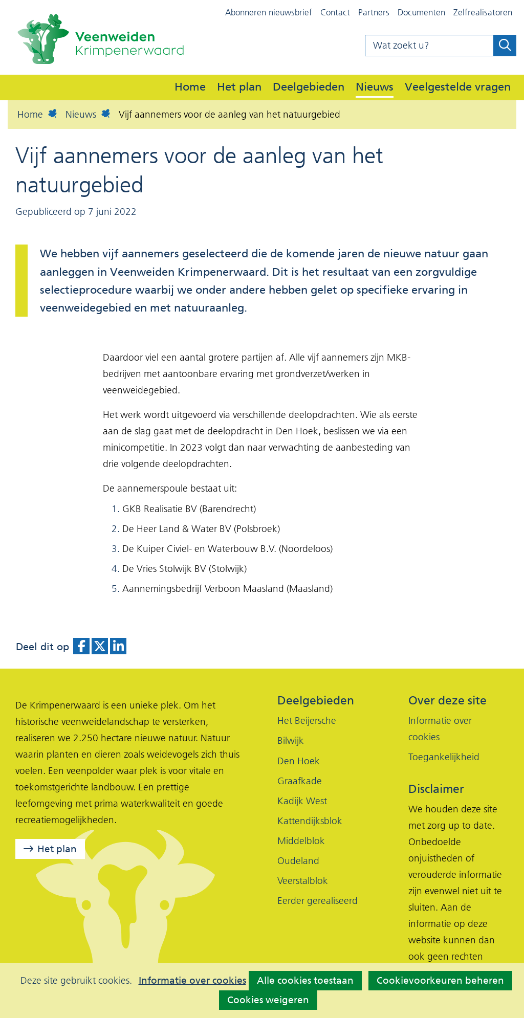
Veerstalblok (302, 881)
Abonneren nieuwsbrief (268, 12)
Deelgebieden (308, 86)
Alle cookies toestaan (305, 980)
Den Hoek (298, 761)
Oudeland (298, 861)
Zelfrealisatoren (482, 12)
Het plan (239, 86)
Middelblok (301, 841)
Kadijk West (302, 801)
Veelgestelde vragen (458, 86)
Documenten (421, 12)
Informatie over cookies (192, 980)
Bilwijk (290, 740)
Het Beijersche (306, 720)
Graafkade (299, 781)
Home (190, 86)
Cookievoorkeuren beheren (440, 980)
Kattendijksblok (309, 821)
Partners (373, 12)
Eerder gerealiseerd (317, 900)
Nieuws (375, 86)
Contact (335, 12)
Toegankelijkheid (443, 757)
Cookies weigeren (268, 1000)
